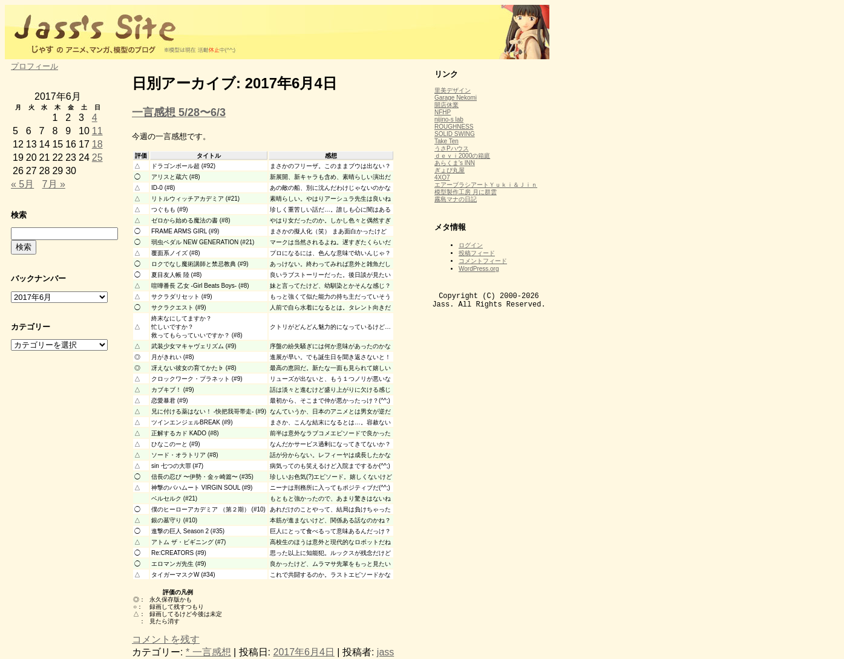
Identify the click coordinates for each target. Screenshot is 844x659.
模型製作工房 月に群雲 (465, 192)
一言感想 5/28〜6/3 (179, 112)
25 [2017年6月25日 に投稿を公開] (97, 157)
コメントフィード (483, 261)
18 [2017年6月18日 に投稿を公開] (97, 144)
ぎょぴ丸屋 (449, 170)
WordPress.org (479, 268)
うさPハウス (451, 148)
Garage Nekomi (455, 97)
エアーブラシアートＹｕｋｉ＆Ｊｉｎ (485, 184)
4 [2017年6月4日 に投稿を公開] (94, 117)
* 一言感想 (208, 652)
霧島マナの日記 (455, 199)
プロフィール (34, 66)
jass (385, 652)
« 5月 (22, 184)
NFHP (442, 112)
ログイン (471, 245)
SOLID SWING (454, 134)
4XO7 (442, 177)
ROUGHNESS (453, 126)
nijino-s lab (448, 119)
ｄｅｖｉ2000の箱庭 (462, 155)
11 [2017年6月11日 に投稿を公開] (97, 131)
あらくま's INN (454, 163)
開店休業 (446, 105)
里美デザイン (452, 90)
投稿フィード (477, 253)
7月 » (53, 184)
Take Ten (446, 141)
